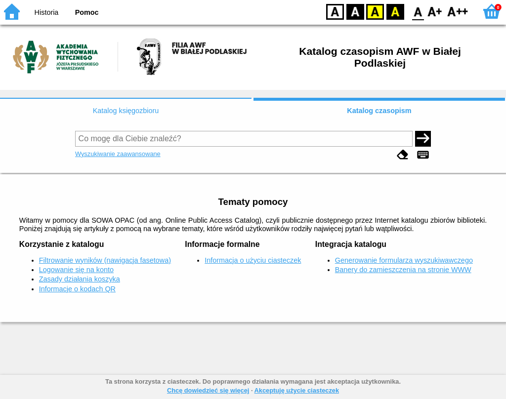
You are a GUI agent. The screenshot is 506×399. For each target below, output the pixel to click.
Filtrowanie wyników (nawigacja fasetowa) (105, 260)
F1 (435, 11)
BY (395, 11)
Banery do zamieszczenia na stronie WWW (403, 270)
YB (375, 11)
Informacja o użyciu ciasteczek (253, 260)
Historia (47, 12)
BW (355, 11)
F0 (417, 11)
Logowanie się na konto (76, 270)
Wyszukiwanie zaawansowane (118, 154)
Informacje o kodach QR (77, 289)
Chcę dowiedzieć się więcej (208, 390)
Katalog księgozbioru (126, 111)
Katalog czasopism (379, 111)
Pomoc (87, 12)
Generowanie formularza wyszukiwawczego (404, 260)
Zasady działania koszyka (79, 279)
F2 (458, 11)
